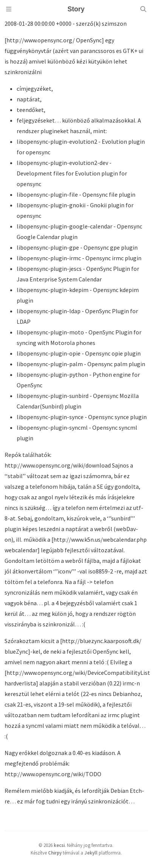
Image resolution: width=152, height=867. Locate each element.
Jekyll (91, 853)
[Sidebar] (8, 9)
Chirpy (55, 853)
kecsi (59, 845)
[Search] (143, 9)
